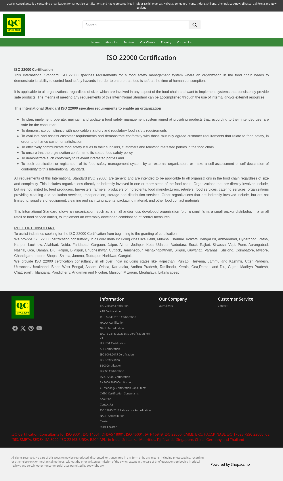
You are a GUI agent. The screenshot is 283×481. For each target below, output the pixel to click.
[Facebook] (15, 329)
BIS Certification (110, 360)
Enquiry (166, 42)
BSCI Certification (111, 365)
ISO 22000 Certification (114, 306)
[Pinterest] (30, 329)
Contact (222, 306)
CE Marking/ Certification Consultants (123, 388)
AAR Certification (110, 311)
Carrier (104, 421)
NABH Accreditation (112, 416)
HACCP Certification (112, 323)
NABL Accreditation (112, 328)
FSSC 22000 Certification (115, 377)
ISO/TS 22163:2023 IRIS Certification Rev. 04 (125, 336)
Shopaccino (240, 464)
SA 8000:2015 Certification (116, 382)
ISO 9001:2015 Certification (117, 354)
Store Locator (108, 427)
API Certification (110, 349)
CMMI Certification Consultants (119, 393)
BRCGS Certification (112, 371)
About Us (111, 42)
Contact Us (184, 42)
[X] (23, 329)
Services (130, 42)
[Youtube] (39, 329)
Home (95, 42)
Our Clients (147, 42)
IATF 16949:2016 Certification (118, 317)
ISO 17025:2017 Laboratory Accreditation (125, 410)
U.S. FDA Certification (113, 343)
